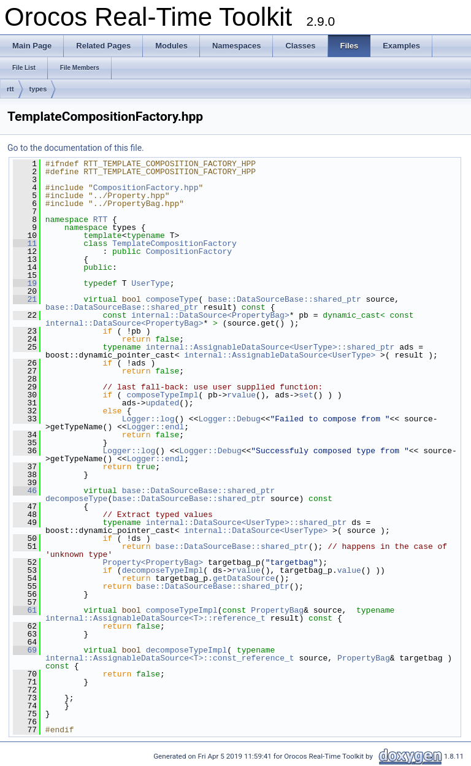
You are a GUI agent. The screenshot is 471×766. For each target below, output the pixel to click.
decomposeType (76, 498)
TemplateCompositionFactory (174, 243)
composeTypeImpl (162, 394)
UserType (150, 283)
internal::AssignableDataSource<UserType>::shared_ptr (270, 347)
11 (25, 243)
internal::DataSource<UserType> (255, 530)
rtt (10, 89)
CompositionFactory (189, 251)
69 (25, 650)
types (38, 89)
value (349, 570)
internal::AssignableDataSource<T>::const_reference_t (169, 658)
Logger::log (148, 418)
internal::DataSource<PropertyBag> (210, 315)
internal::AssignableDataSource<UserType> (279, 355)
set (306, 394)
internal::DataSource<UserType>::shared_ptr (246, 522)
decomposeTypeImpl (163, 570)
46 (25, 490)
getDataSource (244, 578)
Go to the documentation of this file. (75, 148)
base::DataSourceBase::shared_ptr (284, 299)
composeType (172, 299)
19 (25, 283)
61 (25, 610)
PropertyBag (277, 610)
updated (163, 402)
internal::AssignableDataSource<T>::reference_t (155, 618)
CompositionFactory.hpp (146, 187)
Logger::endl (156, 426)
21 (25, 299)
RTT (100, 219)
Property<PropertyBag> (152, 562)
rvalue (241, 394)
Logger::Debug (229, 418)
